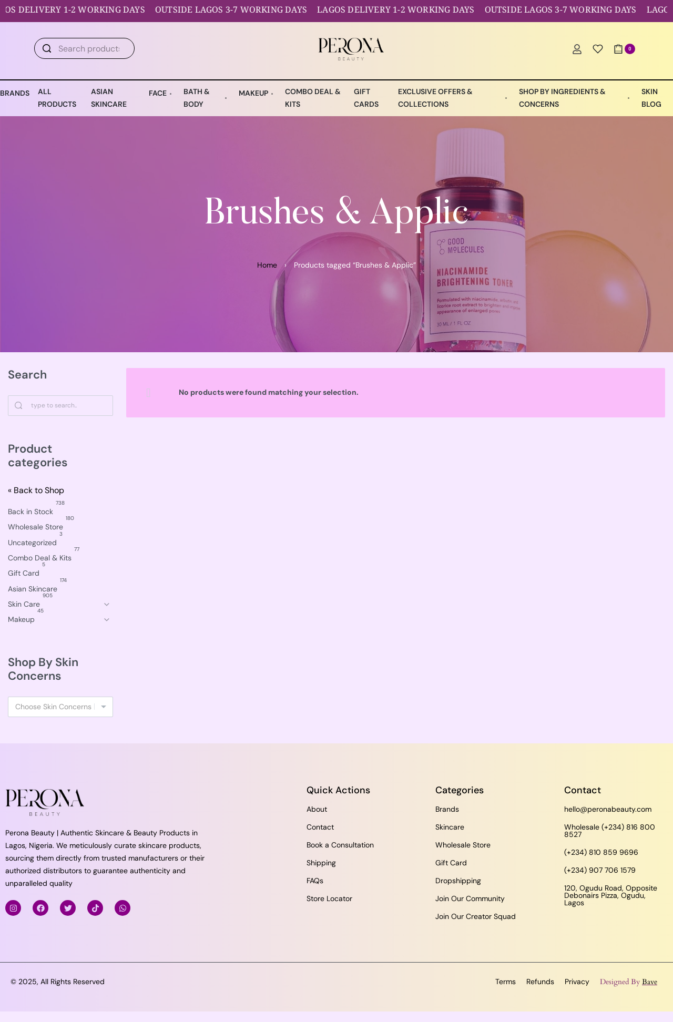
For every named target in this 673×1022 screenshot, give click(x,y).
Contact (320, 827)
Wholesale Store (463, 845)
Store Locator (329, 898)
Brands (447, 809)
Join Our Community (470, 898)
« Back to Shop (36, 490)
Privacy (577, 981)
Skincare (449, 827)
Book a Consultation (340, 845)
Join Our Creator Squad (475, 916)
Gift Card (451, 862)
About (317, 809)
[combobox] (60, 707)
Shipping (321, 862)
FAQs (315, 880)
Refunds (540, 981)
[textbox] (60, 706)
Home (267, 265)
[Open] (598, 49)
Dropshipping (458, 880)
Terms (505, 981)
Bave (649, 982)
